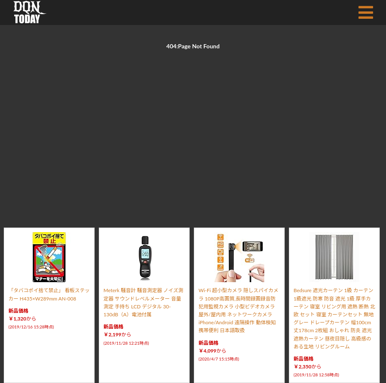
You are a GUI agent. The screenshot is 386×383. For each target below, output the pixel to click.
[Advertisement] (193, 129)
